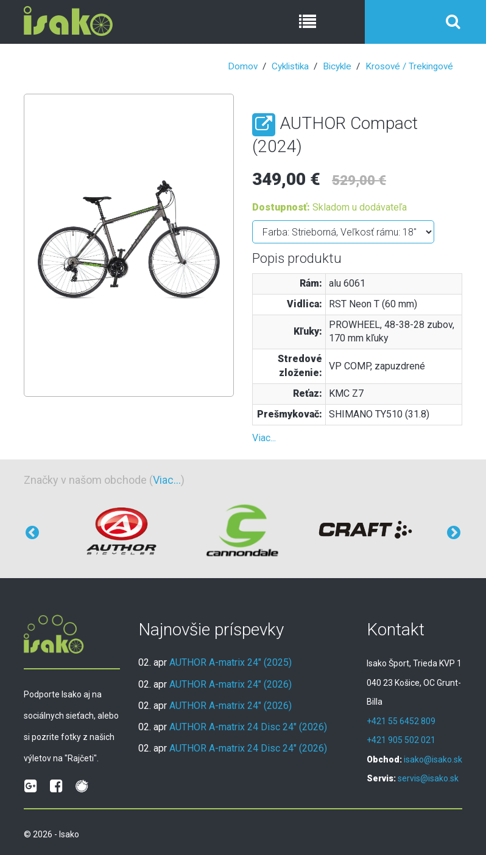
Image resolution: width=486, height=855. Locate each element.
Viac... (264, 438)
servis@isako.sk (428, 778)
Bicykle (337, 66)
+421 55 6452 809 (401, 721)
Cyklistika (290, 66)
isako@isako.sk (433, 759)
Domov (243, 66)
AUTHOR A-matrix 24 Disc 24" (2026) (248, 727)
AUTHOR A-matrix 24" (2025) (230, 662)
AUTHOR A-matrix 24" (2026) (230, 684)
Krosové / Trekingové (409, 66)
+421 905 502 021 (401, 740)
